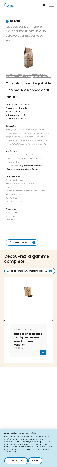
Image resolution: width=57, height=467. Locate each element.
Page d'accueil (16, 26)
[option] (28, 320)
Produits (36, 26)
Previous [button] (4, 320)
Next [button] (53, 320)
